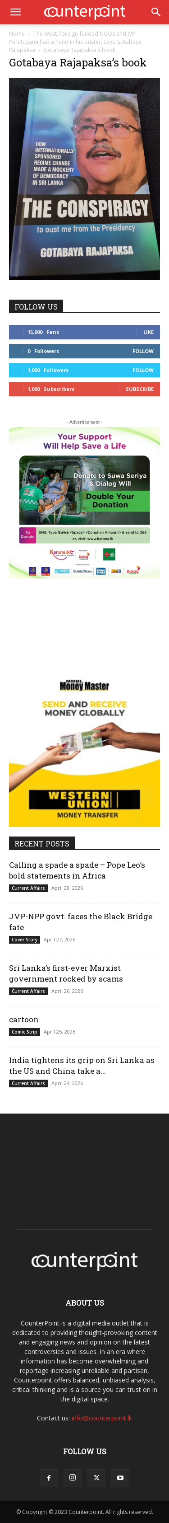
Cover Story (24, 939)
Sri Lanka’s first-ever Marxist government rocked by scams (66, 973)
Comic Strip (24, 1032)
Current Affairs (28, 888)
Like (148, 332)
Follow (143, 351)
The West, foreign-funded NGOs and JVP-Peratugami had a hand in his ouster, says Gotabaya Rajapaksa (75, 42)
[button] (15, 12)
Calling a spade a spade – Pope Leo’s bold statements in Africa (77, 870)
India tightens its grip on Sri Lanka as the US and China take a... (82, 1065)
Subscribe (140, 388)
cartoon (24, 1019)
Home (17, 34)
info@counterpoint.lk (102, 1418)
